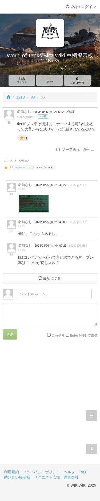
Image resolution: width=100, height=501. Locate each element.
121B (20, 97)
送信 (10, 334)
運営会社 (71, 477)
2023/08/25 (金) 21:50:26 (50, 111)
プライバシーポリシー (41, 472)
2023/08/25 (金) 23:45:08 (50, 222)
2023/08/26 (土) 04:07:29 (50, 245)
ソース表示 (68, 149)
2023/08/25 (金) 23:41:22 (50, 185)
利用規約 (11, 472)
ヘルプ (69, 472)
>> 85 (21, 189)
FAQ (82, 472)
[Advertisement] (50, 406)
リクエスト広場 (47, 477)
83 (33, 97)
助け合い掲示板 (17, 477)
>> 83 (42, 116)
